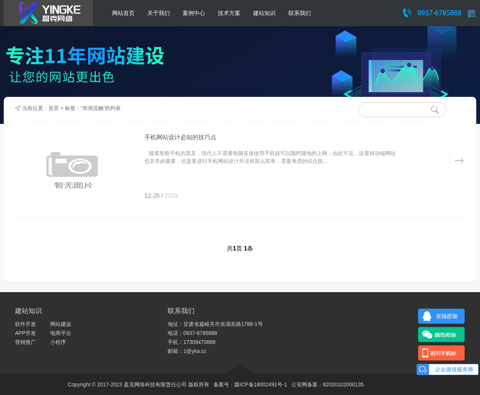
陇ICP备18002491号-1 (260, 384)
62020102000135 (343, 384)
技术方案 (229, 13)
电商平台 (60, 333)
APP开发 (25, 333)
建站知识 (264, 13)
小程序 (58, 342)
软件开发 (25, 324)
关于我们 (158, 13)
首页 (53, 108)
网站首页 (123, 13)
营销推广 (25, 342)
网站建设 (60, 324)
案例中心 (194, 13)
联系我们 (299, 13)
